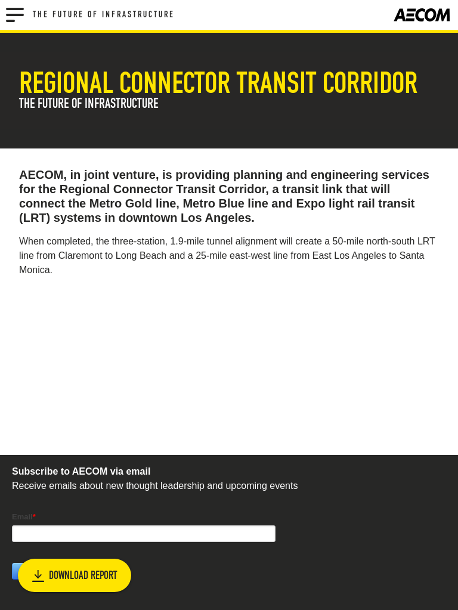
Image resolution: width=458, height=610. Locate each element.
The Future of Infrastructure (104, 15)
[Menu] (15, 15)
